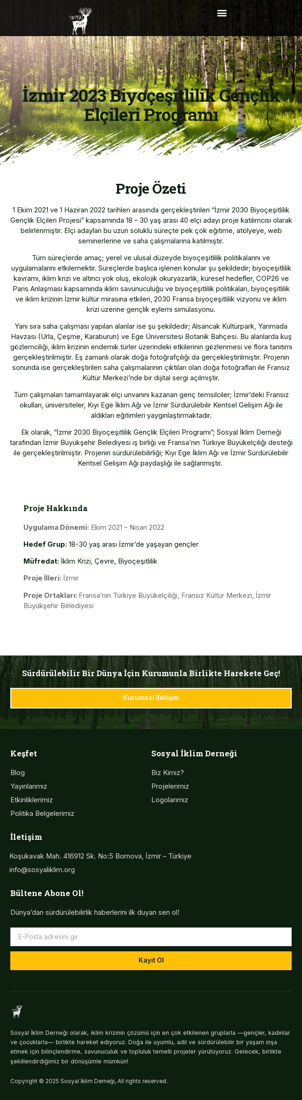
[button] (221, 12)
